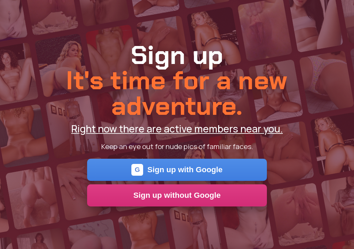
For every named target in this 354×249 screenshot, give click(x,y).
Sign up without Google (177, 195)
